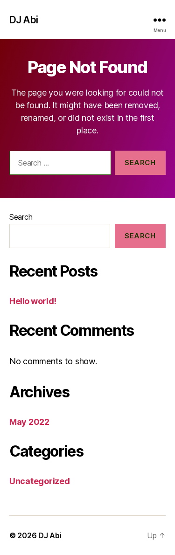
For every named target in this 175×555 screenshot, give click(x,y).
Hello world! (32, 301)
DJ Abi (23, 20)
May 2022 (29, 422)
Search (20, 217)
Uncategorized (39, 481)
